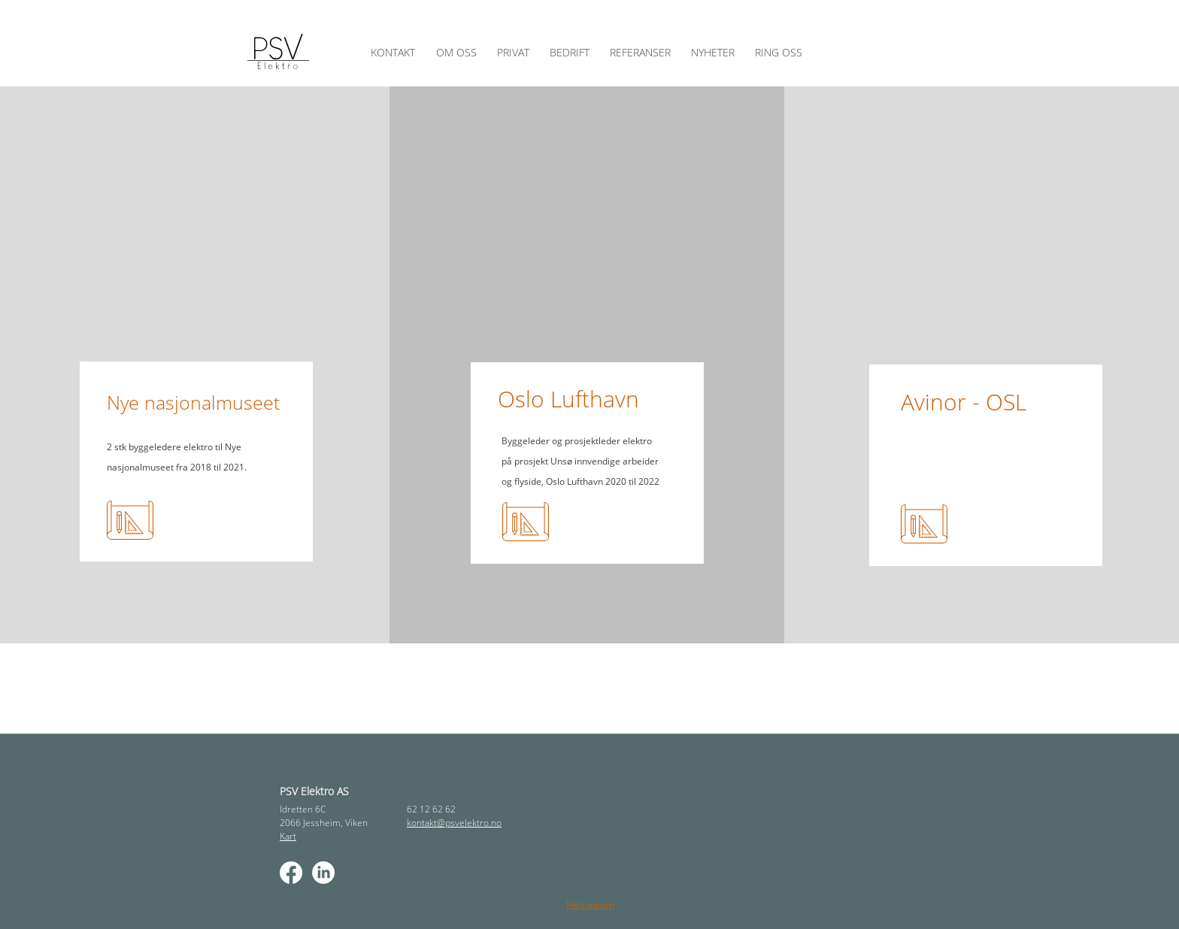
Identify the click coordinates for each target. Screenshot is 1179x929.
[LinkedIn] (323, 872)
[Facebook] (291, 872)
